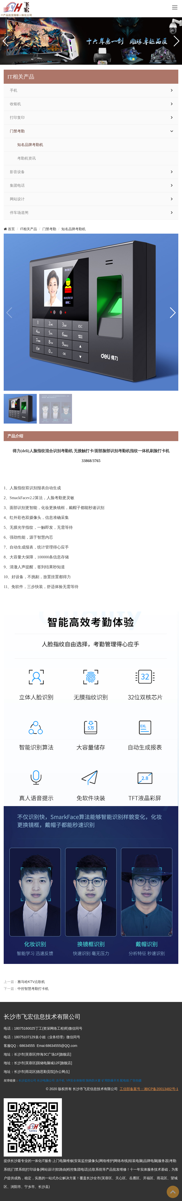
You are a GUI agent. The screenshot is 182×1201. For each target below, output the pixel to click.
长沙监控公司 (27, 1080)
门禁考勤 (17, 131)
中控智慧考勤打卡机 (33, 989)
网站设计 (17, 199)
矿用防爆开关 (110, 1080)
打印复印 (17, 118)
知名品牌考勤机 (30, 145)
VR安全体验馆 (75, 1080)
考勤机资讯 (26, 158)
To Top (173, 1192)
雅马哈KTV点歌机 (31, 982)
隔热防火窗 (93, 1080)
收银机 (15, 104)
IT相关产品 (28, 229)
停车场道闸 (19, 213)
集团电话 (17, 185)
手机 (13, 90)
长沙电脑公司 (46, 1080)
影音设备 (17, 172)
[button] (5, 41)
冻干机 (60, 1080)
